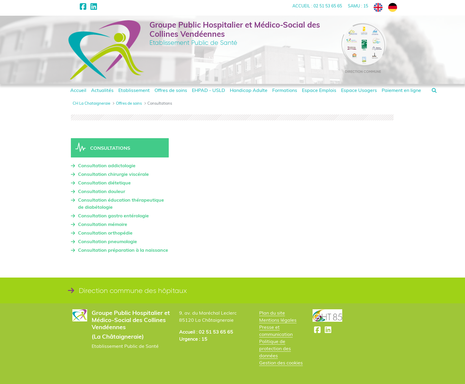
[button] (434, 90)
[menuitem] (78, 90)
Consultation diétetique (104, 183)
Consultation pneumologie (107, 241)
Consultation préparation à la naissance (123, 250)
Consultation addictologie (107, 165)
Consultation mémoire (102, 224)
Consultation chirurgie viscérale (113, 174)
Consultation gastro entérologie (113, 216)
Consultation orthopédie (105, 233)
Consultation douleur (101, 191)
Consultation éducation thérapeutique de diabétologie (121, 203)
